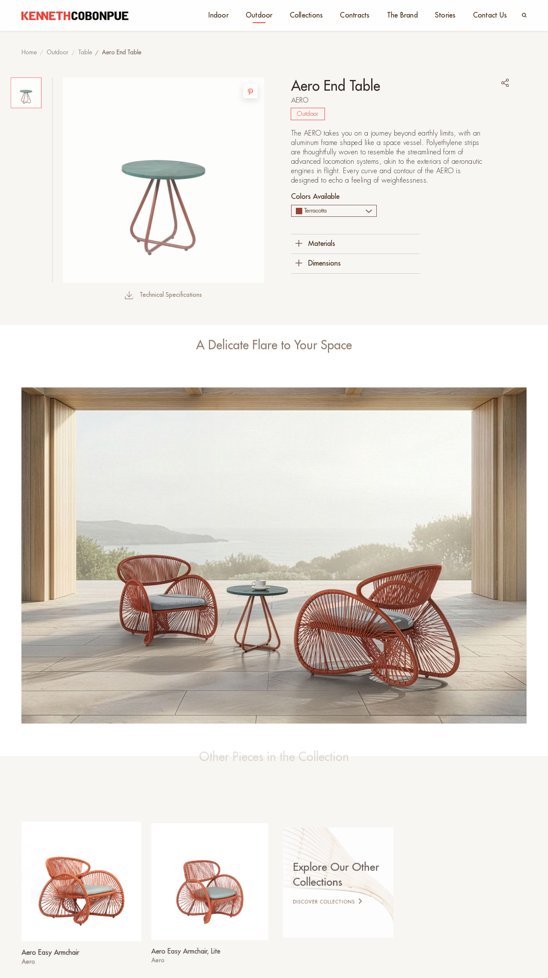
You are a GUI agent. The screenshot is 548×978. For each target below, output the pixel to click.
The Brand (402, 15)
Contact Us (490, 15)
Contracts (354, 15)
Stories (445, 15)
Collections (306, 15)
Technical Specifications (134, 295)
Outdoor (259, 15)
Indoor (218, 15)
